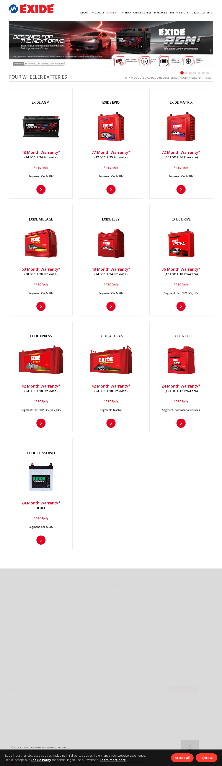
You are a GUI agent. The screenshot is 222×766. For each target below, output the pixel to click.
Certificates (121, 655)
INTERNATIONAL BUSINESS (136, 12)
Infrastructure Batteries (77, 625)
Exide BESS (67, 652)
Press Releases (70, 696)
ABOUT (84, 12)
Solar (117, 609)
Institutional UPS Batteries (78, 614)
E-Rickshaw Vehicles (73, 641)
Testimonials (121, 666)
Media (65, 687)
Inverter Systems (72, 603)
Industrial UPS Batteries (129, 603)
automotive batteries (162, 78)
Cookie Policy (41, 760)
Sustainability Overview (128, 696)
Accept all (182, 758)
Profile (13, 592)
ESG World (120, 701)
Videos (65, 706)
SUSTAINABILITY (179, 12)
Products (69, 584)
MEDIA (195, 12)
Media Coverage (71, 701)
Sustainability (125, 687)
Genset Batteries (72, 630)
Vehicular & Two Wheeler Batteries (136, 592)
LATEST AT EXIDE (70, 712)
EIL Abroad (120, 623)
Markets (118, 661)
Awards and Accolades (23, 625)
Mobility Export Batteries (130, 634)
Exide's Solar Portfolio (76, 620)
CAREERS (207, 12)
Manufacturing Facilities (24, 609)
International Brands (127, 628)
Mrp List (120, 584)
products (137, 78)
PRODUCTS (97, 12)
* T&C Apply (41, 167)
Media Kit (66, 717)
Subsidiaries (15, 630)
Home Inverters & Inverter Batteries (136, 598)
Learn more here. (113, 760)
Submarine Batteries (74, 636)
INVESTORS (160, 12)
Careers (172, 584)
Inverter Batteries (73, 598)
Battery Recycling (125, 706)
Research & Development (24, 620)
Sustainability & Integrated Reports (137, 717)
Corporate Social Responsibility (134, 712)
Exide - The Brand (19, 603)
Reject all (207, 758)
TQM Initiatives (17, 614)
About (13, 584)
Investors (16, 687)
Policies (13, 717)
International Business (133, 614)
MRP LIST (112, 12)
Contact (173, 595)
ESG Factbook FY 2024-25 (128, 723)
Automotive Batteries (75, 592)
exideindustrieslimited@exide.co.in (186, 727)
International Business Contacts (135, 672)
